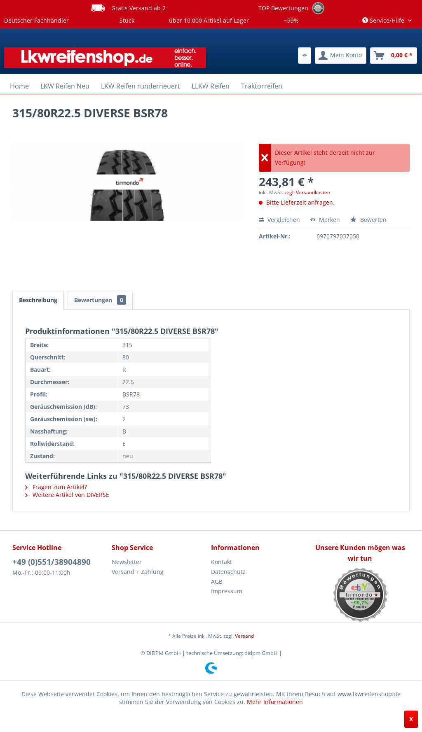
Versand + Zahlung (138, 572)
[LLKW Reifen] (210, 86)
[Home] (19, 86)
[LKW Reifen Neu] (65, 86)
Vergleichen (279, 220)
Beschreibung (38, 300)
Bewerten (368, 220)
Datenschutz (228, 572)
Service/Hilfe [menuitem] (384, 20)
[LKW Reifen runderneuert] (140, 86)
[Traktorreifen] (261, 86)
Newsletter (127, 562)
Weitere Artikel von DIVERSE (67, 495)
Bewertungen (100, 300)
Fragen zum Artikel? (56, 487)
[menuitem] (304, 55)
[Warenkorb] (393, 55)
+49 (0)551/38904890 (51, 562)
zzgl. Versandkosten (307, 192)
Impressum (226, 591)
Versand (244, 635)
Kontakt (221, 562)
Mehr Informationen (275, 702)
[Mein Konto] (340, 55)
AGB (217, 581)
